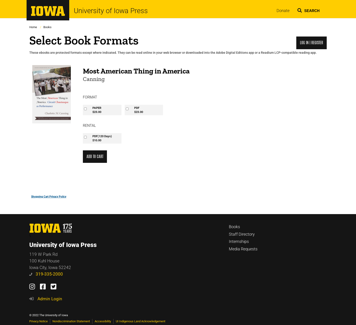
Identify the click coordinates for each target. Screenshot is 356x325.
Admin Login (49, 298)
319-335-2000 (46, 274)
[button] (309, 9)
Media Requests (243, 249)
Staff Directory (242, 234)
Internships (239, 241)
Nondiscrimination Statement (71, 321)
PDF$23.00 (138, 110)
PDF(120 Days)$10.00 (102, 138)
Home (33, 27)
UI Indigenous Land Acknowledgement (140, 321)
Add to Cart (95, 156)
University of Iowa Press (111, 10)
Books (47, 27)
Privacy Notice (38, 321)
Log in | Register (311, 42)
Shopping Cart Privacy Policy (48, 196)
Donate (283, 10)
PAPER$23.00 (96, 110)
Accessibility (103, 321)
